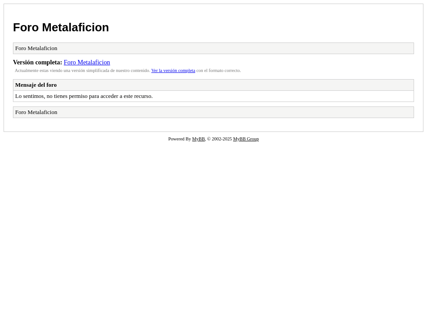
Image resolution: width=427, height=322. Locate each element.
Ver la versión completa (173, 70)
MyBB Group (246, 138)
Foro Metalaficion (61, 27)
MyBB (198, 138)
